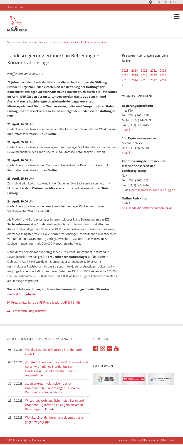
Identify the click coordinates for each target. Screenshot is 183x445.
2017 (153, 75)
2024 (134, 70)
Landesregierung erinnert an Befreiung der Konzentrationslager (72, 42)
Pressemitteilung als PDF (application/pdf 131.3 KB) (45, 302)
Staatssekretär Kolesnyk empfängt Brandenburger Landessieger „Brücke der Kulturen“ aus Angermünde (53, 388)
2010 (125, 85)
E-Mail (126, 130)
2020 (125, 75)
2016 (163, 75)
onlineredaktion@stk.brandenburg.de (147, 208)
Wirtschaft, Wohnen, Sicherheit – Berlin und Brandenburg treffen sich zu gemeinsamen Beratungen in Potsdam (54, 405)
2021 (163, 70)
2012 (153, 80)
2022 (153, 70)
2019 (134, 75)
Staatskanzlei (29, 42)
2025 (125, 70)
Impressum (124, 440)
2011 (163, 80)
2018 (144, 75)
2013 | (145, 80)
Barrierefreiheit (152, 440)
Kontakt (137, 440)
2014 (134, 80)
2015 (125, 80)
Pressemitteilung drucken (28, 310)
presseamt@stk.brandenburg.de (153, 190)
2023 (144, 70)
